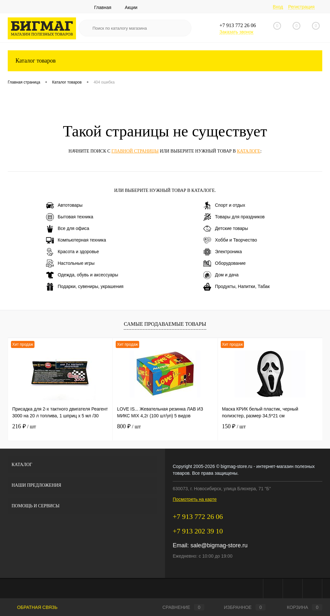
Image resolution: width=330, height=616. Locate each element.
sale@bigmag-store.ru (219, 545)
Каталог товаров (165, 60)
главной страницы (135, 151)
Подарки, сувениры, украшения (84, 287)
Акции (131, 7)
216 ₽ (24, 426)
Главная (102, 7)
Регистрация (301, 6)
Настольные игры (70, 263)
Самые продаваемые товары (165, 324)
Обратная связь (32, 607)
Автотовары (64, 205)
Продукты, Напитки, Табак (236, 287)
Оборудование (224, 263)
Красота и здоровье (72, 252)
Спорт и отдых (224, 205)
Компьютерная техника (76, 240)
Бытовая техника (69, 217)
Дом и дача (220, 275)
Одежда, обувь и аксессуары (82, 275)
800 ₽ (129, 426)
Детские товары (225, 229)
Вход (278, 6)
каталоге (248, 151)
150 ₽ (234, 426)
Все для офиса (67, 229)
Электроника (222, 252)
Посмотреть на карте (195, 499)
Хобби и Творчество (230, 240)
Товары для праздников (234, 217)
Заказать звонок (236, 32)
